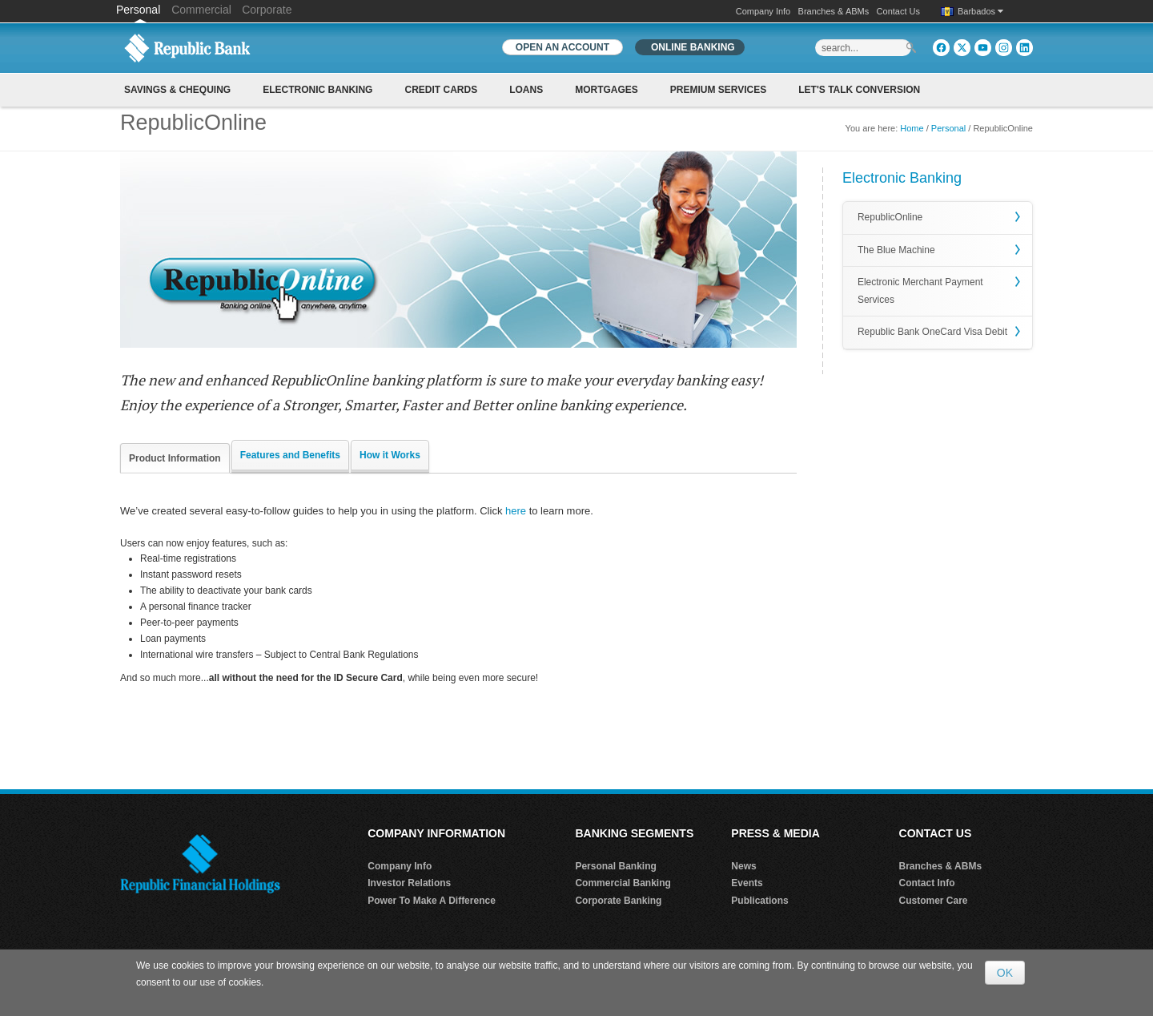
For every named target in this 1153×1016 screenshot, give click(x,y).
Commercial (201, 9)
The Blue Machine (896, 250)
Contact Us (898, 11)
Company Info (763, 11)
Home (911, 128)
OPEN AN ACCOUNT (562, 47)
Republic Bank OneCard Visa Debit (932, 331)
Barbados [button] (980, 11)
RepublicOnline (890, 217)
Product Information (175, 458)
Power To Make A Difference (432, 900)
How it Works (390, 455)
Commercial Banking (622, 883)
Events (746, 883)
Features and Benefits (290, 455)
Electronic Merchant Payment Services (920, 290)
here (515, 511)
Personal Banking (615, 866)
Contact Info (927, 883)
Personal (139, 9)
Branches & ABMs (834, 11)
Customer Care (933, 900)
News (743, 866)
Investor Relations (409, 883)
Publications (759, 900)
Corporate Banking (618, 900)
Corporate (266, 9)
